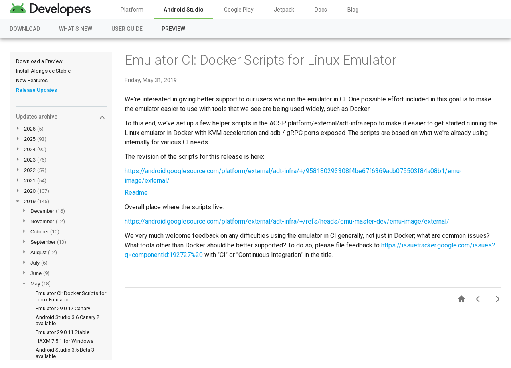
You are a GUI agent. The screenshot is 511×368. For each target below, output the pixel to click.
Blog (352, 9)
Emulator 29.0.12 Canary (63, 308)
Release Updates (36, 90)
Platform (132, 9)
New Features (32, 80)
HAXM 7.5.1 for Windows (64, 341)
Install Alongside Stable (43, 71)
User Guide (127, 29)
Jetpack (284, 9)
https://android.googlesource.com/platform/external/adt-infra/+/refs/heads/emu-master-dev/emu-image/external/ (287, 221)
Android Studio (184, 9)
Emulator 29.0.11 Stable (62, 332)
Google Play (239, 9)
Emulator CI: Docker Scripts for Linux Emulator (260, 60)
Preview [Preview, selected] (173, 29)
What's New (75, 29)
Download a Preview (39, 61)
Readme (136, 192)
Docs (321, 9)
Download (25, 29)
